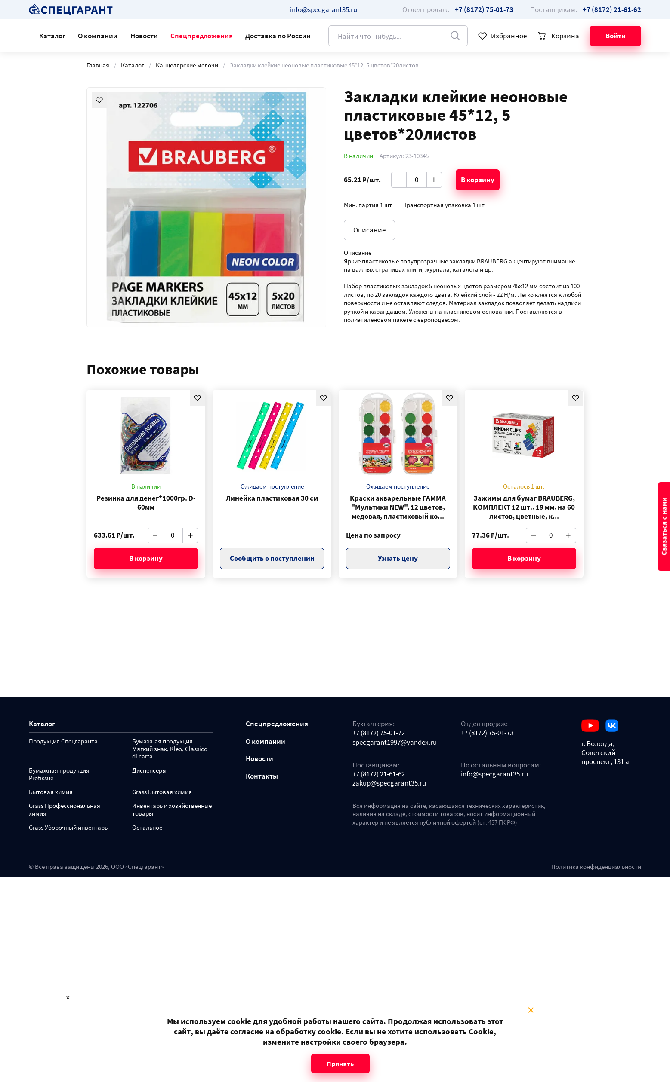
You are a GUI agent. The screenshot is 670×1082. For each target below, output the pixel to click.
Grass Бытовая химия (162, 792)
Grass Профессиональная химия (64, 809)
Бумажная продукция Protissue (59, 774)
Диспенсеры (149, 770)
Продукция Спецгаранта (63, 741)
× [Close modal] (531, 1010)
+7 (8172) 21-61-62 (378, 774)
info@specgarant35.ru (323, 9)
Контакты (262, 776)
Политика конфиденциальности (596, 867)
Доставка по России (278, 35)
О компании (97, 35)
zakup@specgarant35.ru (389, 783)
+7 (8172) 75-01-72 (378, 732)
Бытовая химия (51, 792)
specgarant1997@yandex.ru (394, 742)
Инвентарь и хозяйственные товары (172, 809)
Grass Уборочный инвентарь (68, 827)
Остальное (147, 827)
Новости (144, 35)
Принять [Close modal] (340, 1063)
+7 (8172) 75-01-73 (487, 732)
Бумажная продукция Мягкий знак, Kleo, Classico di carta (169, 749)
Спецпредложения (201, 35)
